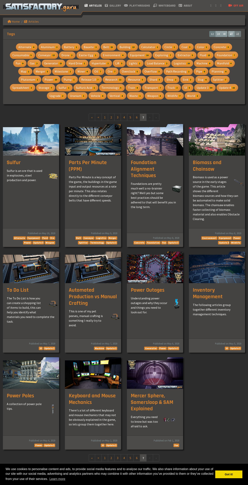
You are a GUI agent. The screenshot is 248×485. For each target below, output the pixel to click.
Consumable (22, 55)
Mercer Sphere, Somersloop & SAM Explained (152, 402)
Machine (203, 63)
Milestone (63, 71)
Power (51, 79)
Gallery (113, 6)
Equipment (140, 55)
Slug (202, 79)
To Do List (18, 290)
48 (224, 34)
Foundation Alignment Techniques (143, 169)
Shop (172, 79)
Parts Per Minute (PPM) (88, 166)
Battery (71, 47)
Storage (46, 88)
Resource (136, 79)
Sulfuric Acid (86, 88)
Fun (20, 63)
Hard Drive (77, 63)
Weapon (154, 96)
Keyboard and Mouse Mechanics (92, 399)
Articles (93, 6)
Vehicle (97, 96)
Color (202, 47)
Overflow (152, 71)
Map (25, 71)
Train (133, 88)
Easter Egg (88, 55)
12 (212, 34)
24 (218, 34)
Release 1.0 (90, 79)
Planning (219, 71)
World (193, 96)
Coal (186, 47)
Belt (108, 47)
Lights (135, 63)
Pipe (201, 71)
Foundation (226, 55)
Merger (42, 71)
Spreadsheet (22, 88)
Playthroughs (137, 6)
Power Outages (147, 290)
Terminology (112, 88)
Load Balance (157, 63)
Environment (113, 55)
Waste (135, 96)
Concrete (222, 47)
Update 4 (227, 88)
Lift (119, 63)
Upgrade (56, 96)
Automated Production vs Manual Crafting (93, 297)
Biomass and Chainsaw (207, 166)
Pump (69, 79)
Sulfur (64, 88)
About (185, 6)
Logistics (182, 63)
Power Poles (20, 395)
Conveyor (47, 55)
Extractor (186, 55)
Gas (34, 63)
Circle (170, 47)
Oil (98, 71)
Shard (155, 79)
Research (113, 79)
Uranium (77, 96)
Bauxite (90, 47)
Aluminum (49, 47)
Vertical (117, 96)
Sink (187, 79)
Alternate (26, 47)
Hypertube (100, 63)
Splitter (220, 79)
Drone (67, 55)
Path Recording (178, 71)
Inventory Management (208, 293)
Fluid (205, 55)
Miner (83, 71)
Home (14, 21)
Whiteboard (164, 6)
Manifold (224, 63)
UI (187, 88)
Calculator (150, 47)
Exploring (163, 55)
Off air (235, 6)
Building (127, 47)
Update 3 (205, 88)
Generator (53, 63)
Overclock (130, 71)
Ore (112, 71)
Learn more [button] (57, 479)
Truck (172, 88)
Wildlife (174, 96)
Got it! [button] (229, 474)
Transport (153, 88)
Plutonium (30, 79)
